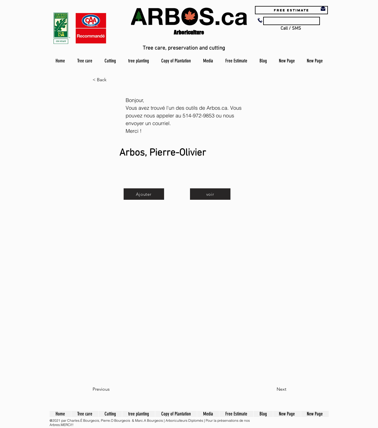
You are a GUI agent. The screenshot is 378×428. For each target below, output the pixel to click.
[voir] (210, 194)
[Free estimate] (291, 10)
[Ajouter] (144, 194)
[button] (111, 79)
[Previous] (111, 389)
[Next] (272, 389)
